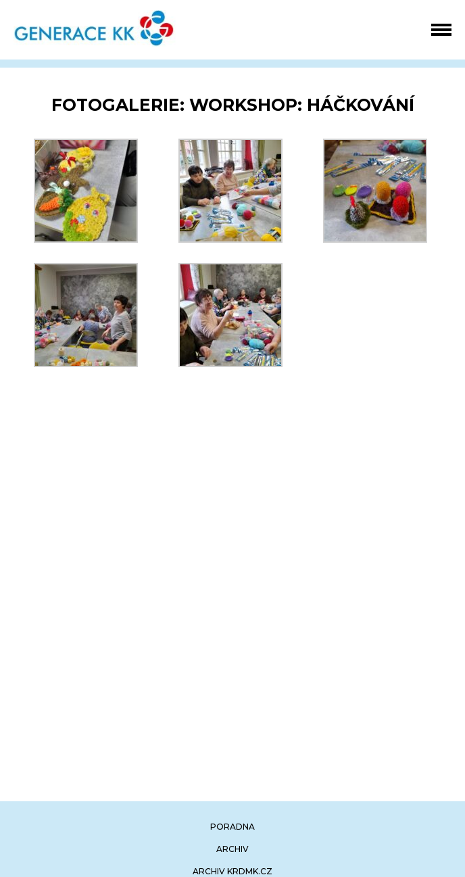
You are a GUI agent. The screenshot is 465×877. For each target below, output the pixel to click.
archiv (232, 849)
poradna (232, 827)
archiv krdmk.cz (232, 871)
